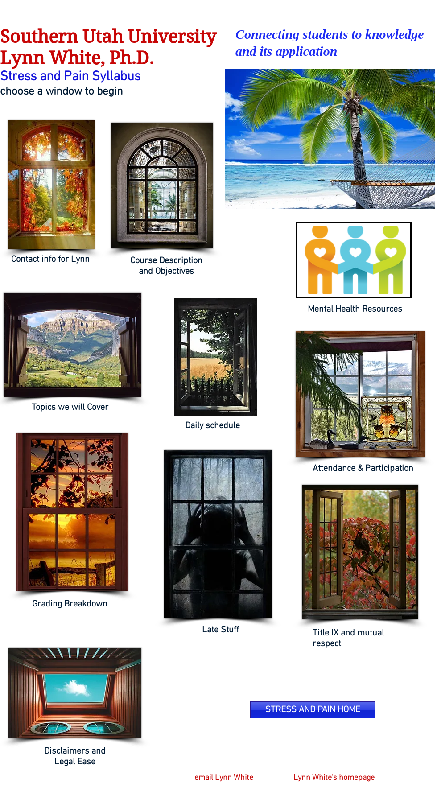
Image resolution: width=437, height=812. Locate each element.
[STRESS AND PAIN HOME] (312, 709)
